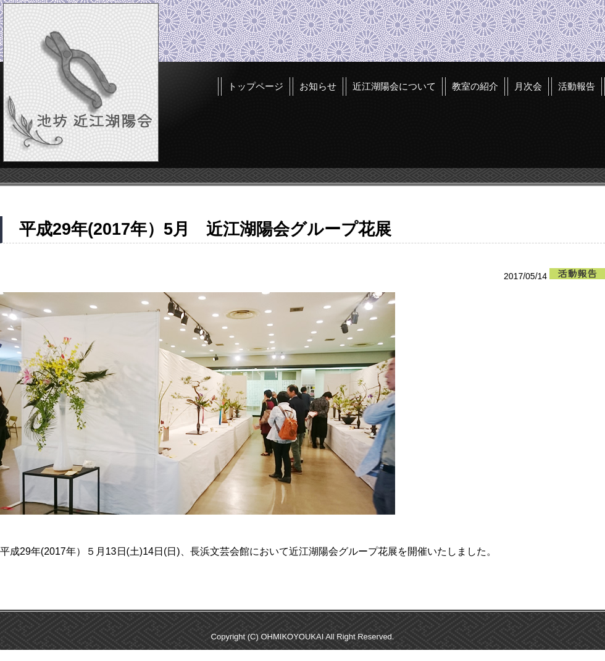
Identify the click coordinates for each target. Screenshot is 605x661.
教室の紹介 (475, 86)
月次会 (528, 86)
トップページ (255, 86)
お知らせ (317, 86)
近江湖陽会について (394, 86)
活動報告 (576, 86)
